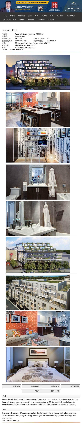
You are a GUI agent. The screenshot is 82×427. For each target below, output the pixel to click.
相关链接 (59, 15)
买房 (30, 15)
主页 (5, 15)
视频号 (21, 19)
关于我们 (31, 19)
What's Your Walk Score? (10, 420)
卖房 (36, 15)
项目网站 (39, 34)
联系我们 (51, 19)
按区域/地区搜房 (9, 19)
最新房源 (21, 15)
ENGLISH (41, 19)
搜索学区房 (71, 15)
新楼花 (12, 15)
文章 (51, 15)
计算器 (44, 15)
